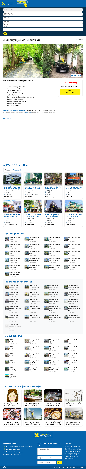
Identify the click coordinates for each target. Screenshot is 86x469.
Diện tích (7, 25)
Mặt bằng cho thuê (13, 336)
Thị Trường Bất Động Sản (72, 454)
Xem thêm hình (75, 75)
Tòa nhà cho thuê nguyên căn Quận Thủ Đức (35, 317)
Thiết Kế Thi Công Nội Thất (72, 446)
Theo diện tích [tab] (17, 170)
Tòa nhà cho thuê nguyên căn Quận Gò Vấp (14, 317)
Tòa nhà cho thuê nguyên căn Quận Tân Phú (74, 308)
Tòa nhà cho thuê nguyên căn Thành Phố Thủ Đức (55, 317)
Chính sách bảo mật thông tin (12, 454)
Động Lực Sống (69, 458)
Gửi (59, 462)
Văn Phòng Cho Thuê (14, 233)
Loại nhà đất (8, 13)
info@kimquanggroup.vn (17, 452)
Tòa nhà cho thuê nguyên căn (18, 282)
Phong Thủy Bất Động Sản (72, 451)
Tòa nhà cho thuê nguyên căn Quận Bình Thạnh (55, 308)
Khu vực (7, 17)
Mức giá (7, 21)
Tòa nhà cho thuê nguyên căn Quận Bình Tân (74, 317)
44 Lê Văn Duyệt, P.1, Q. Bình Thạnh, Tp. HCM (19, 447)
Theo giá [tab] (7, 170)
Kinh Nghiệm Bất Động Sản (73, 449)
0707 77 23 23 (17, 449)
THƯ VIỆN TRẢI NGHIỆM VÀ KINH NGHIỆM (23, 386)
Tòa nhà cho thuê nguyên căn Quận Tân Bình (15, 308)
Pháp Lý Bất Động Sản (71, 456)
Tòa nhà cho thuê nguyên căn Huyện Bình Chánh (15, 327)
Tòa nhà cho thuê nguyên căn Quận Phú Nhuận (35, 308)
